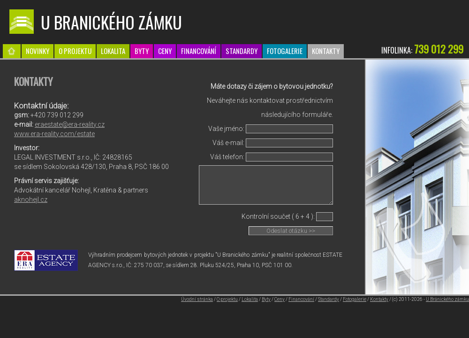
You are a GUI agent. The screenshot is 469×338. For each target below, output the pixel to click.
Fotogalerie (285, 51)
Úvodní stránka (197, 299)
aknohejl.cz (30, 199)
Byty (142, 51)
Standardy (241, 51)
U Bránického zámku (447, 299)
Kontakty (326, 51)
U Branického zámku (111, 21)
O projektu (75, 51)
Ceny (165, 51)
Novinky (37, 51)
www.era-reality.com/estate (54, 134)
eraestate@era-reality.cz (70, 124)
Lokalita (113, 51)
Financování (198, 51)
